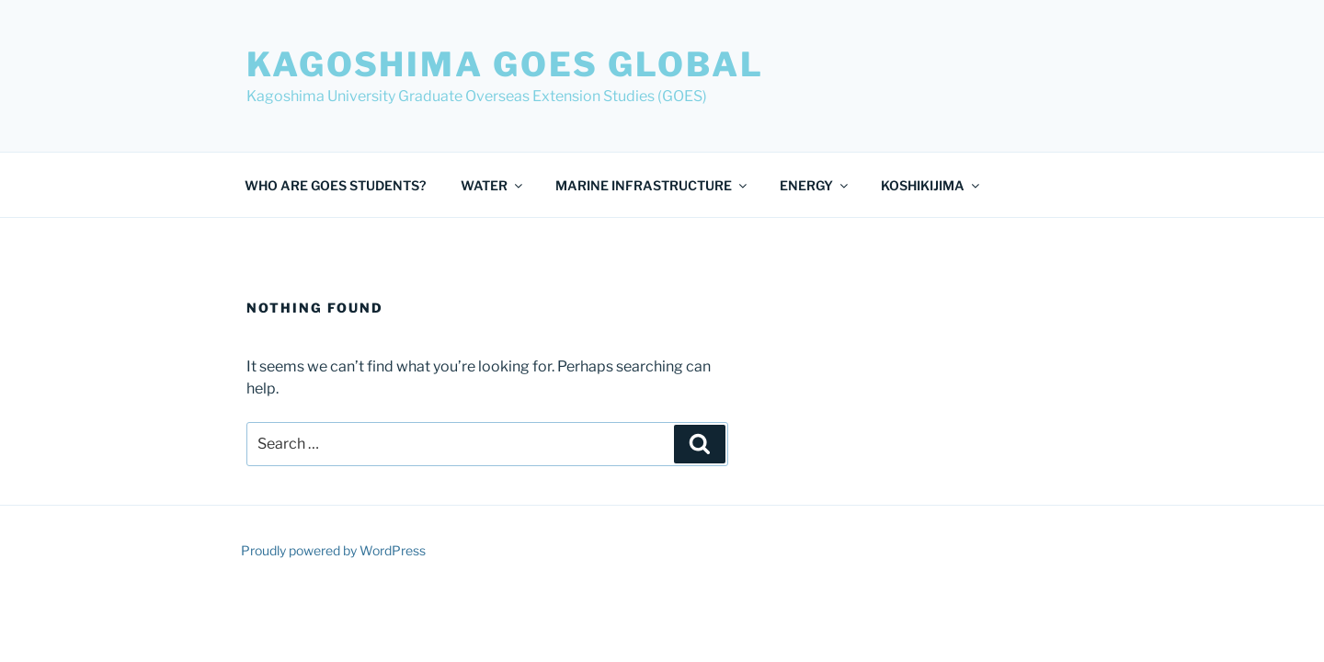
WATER (493, 185)
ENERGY (815, 185)
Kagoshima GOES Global (504, 64)
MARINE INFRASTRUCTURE (652, 185)
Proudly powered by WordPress (333, 550)
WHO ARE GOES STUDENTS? (335, 185)
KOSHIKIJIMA (931, 185)
